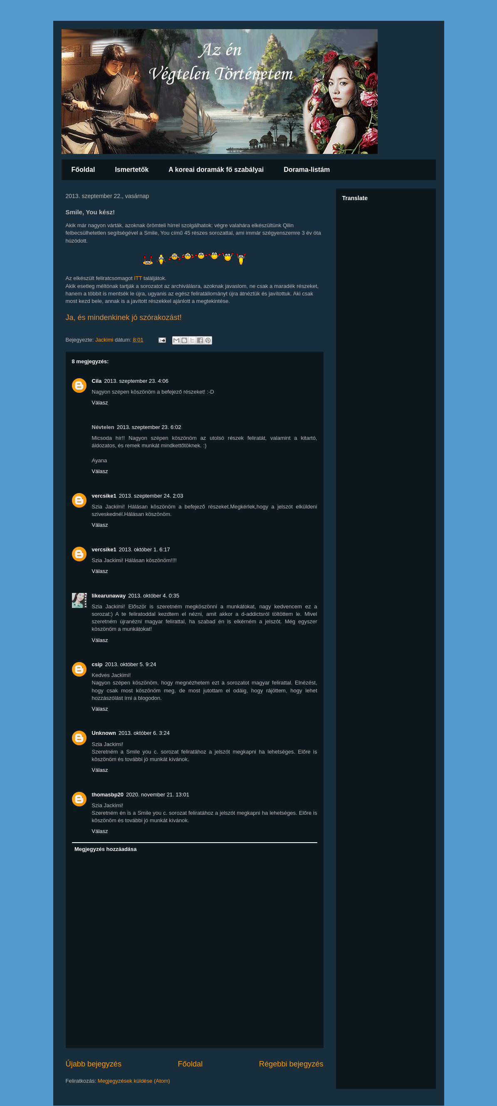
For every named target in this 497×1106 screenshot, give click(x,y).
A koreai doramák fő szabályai (216, 169)
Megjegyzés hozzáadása (105, 849)
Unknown (104, 733)
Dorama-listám (307, 169)
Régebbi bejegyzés (291, 1064)
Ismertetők (131, 169)
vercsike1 (104, 496)
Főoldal (83, 169)
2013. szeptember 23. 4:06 (136, 381)
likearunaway (109, 596)
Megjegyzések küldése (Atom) (134, 1081)
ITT (138, 278)
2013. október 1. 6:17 (144, 549)
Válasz (100, 402)
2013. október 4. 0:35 (153, 596)
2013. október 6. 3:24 (144, 733)
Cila (97, 381)
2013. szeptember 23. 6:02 (149, 427)
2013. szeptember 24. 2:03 (151, 496)
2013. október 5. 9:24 (130, 664)
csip (97, 664)
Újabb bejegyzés (93, 1064)
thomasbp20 (108, 794)
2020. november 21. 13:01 (157, 794)
